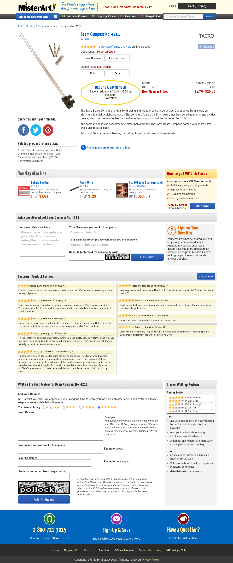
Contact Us (145, 550)
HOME (20, 26)
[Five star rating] (99, 407)
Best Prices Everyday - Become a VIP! (127, 7)
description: (98, 51)
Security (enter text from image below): (93, 252)
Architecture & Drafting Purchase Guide (40, 150)
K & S (36, 185)
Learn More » (177, 208)
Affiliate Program (124, 550)
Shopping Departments (33, 16)
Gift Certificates (77, 16)
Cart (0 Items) (197, 6)
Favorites (130, 16)
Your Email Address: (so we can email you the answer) (103, 239)
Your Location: (27, 458)
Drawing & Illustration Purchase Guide (39, 153)
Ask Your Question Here (35, 227)
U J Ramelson (139, 185)
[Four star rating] (80, 407)
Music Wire (86, 182)
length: (96, 66)
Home (55, 550)
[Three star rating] (64, 407)
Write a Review (206, 276)
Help (158, 550)
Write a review (122, 46)
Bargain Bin (153, 16)
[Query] (183, 16)
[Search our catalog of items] (209, 16)
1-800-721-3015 (49, 530)
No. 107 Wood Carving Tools (146, 182)
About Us (88, 550)
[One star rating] (43, 407)
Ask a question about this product (108, 147)
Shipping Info (71, 550)
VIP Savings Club (176, 550)
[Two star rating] (51, 407)
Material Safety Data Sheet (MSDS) (38, 157)
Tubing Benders (40, 182)
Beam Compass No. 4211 (100, 34)
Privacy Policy (150, 559)
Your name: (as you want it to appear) (41, 445)
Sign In (173, 5)
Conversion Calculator (30, 160)
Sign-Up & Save (106, 16)
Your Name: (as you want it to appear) (92, 227)
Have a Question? (183, 530)
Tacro (86, 38)
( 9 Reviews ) (105, 46)
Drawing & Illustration (38, 26)
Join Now (110, 98)
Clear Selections (206, 46)
